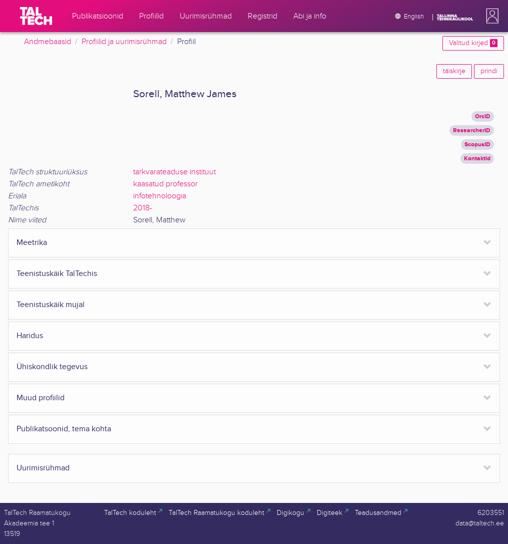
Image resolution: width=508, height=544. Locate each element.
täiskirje (454, 71)
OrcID (482, 116)
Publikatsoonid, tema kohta (64, 429)
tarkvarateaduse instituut (174, 172)
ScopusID (477, 144)
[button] (490, 16)
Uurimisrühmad (43, 468)
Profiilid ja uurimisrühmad (124, 42)
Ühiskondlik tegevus (52, 367)
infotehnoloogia (159, 196)
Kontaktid (477, 158)
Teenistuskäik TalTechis (57, 274)
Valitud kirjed (473, 43)
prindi (488, 71)
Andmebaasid (47, 42)
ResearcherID (471, 130)
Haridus (30, 336)
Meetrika (32, 242)
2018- (142, 208)
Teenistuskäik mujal (51, 305)
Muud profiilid (41, 398)
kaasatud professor (165, 184)
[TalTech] (36, 16)
